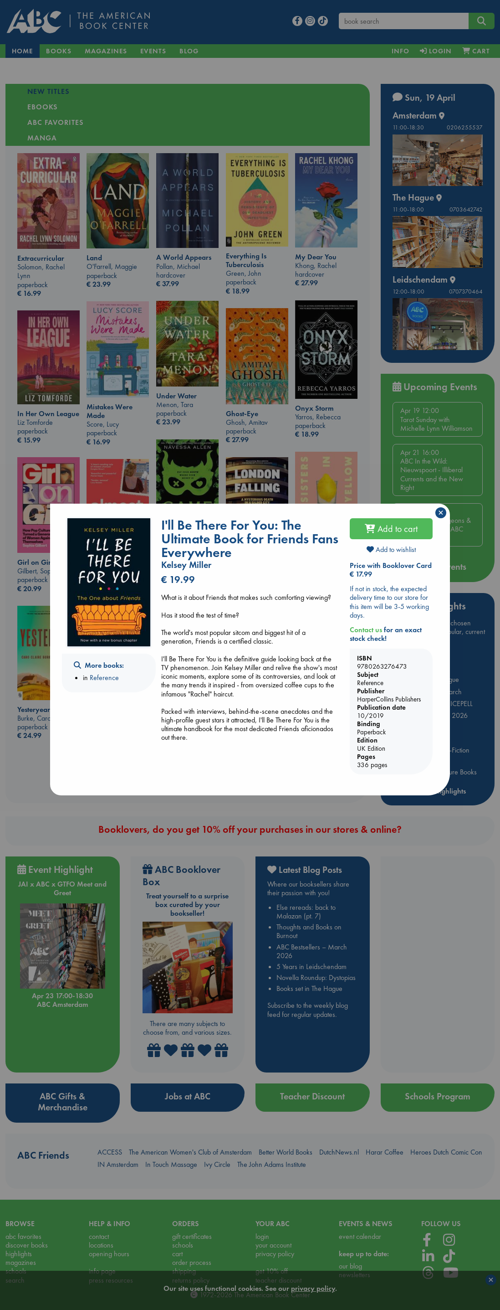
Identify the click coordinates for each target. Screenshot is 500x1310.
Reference (104, 677)
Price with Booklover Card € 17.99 (391, 570)
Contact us (366, 629)
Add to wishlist (391, 549)
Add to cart (391, 529)
